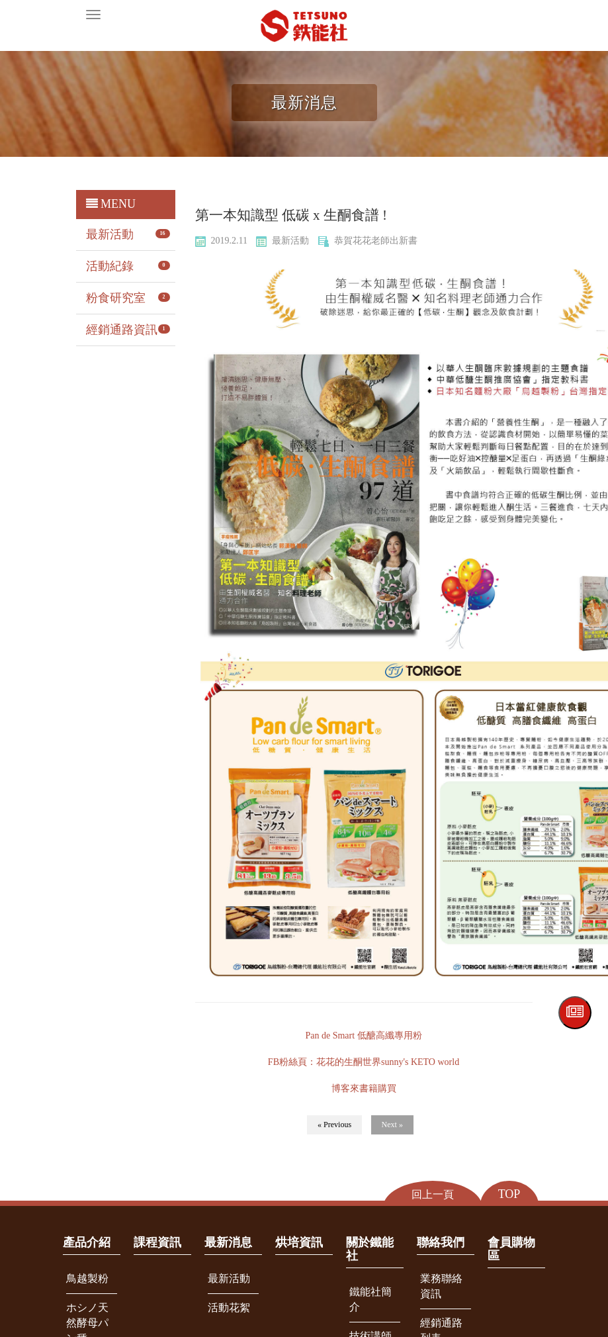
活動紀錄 (110, 266)
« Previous (334, 1124)
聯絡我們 (440, 1242)
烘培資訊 (299, 1242)
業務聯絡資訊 (441, 1286)
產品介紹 (86, 1242)
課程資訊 (157, 1242)
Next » (392, 1124)
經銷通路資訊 (121, 329)
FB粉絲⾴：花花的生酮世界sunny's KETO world (363, 1062)
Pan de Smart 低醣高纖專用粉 (363, 1035)
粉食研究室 (116, 297)
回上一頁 (433, 1194)
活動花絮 (229, 1307)
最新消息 (228, 1242)
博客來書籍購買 (363, 1088)
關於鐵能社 (370, 1249)
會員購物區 (511, 1249)
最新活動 (110, 234)
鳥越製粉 (87, 1278)
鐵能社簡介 (370, 1299)
